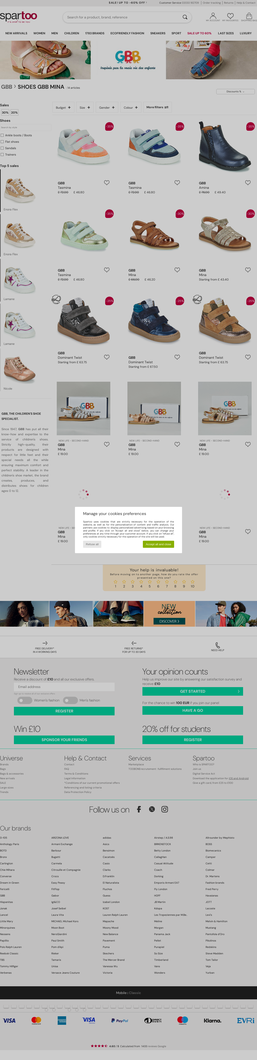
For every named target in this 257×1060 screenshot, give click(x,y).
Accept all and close (158, 544)
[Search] (185, 17)
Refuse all (92, 544)
